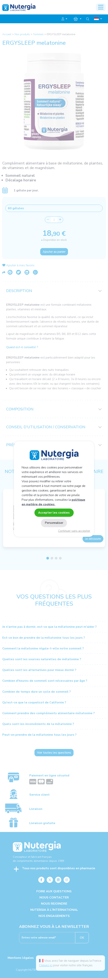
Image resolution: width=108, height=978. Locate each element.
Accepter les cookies (54, 513)
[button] (64, 19)
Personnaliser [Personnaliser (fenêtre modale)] (54, 523)
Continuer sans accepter (74, 531)
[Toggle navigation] (101, 7)
